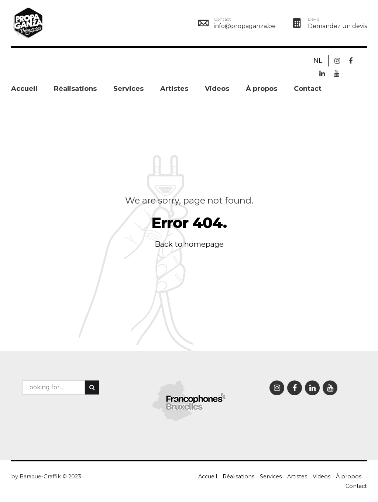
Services (128, 89)
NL (317, 61)
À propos (261, 89)
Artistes (174, 89)
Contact (308, 89)
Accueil (24, 89)
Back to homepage (189, 244)
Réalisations (75, 89)
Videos (217, 89)
